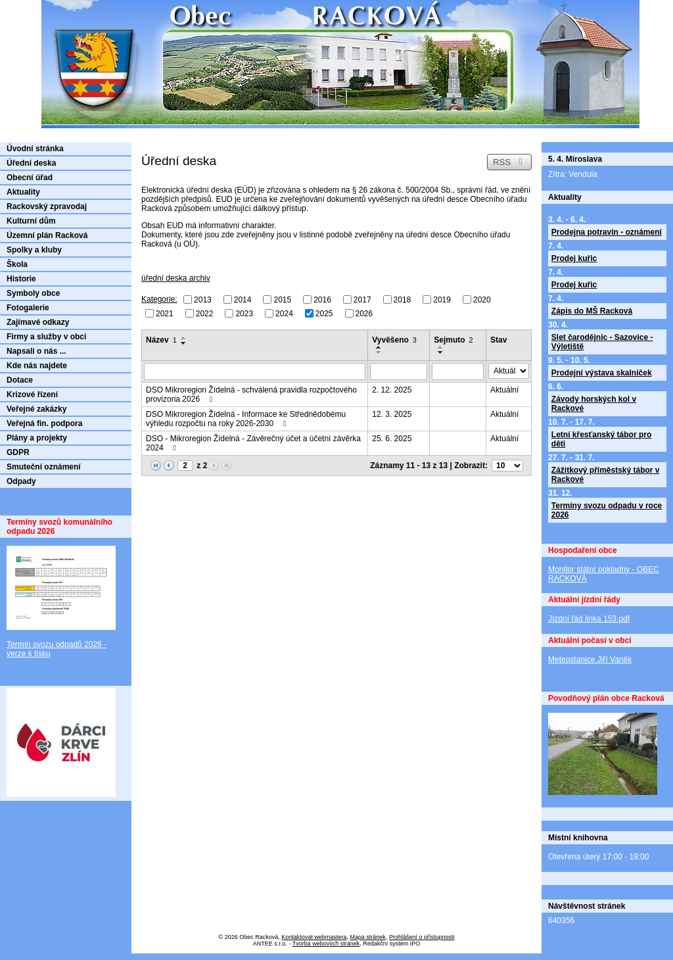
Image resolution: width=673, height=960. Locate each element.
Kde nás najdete (37, 365)
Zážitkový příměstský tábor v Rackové (605, 475)
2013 (203, 299)
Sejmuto (453, 340)
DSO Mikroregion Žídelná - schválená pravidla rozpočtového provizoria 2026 (251, 394)
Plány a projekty (37, 438)
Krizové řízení (32, 394)
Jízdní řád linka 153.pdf (589, 618)
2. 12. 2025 (391, 390)
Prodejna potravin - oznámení (606, 232)
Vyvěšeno (394, 340)
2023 (244, 313)
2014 (243, 299)
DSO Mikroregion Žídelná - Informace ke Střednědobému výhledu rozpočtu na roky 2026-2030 (246, 419)
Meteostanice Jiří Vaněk (590, 659)
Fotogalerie (28, 307)
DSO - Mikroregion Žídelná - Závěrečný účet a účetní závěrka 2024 (253, 443)
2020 (482, 299)
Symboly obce (33, 293)
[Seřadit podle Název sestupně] (184, 343)
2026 (364, 313)
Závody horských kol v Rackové (593, 404)
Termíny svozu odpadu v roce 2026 (606, 510)
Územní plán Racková (47, 235)
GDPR (18, 452)
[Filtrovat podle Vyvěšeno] (398, 371)
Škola (17, 264)
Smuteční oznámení (44, 466)
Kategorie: (159, 299)
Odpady (21, 481)
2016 (322, 299)
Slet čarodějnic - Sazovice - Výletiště (602, 342)
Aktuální (504, 390)
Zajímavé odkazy (38, 322)
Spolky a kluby (34, 249)
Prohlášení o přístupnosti (422, 937)
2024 (284, 313)
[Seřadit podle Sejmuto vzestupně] (441, 347)
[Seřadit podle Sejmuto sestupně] (441, 352)
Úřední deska (31, 163)
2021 (165, 313)
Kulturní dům (31, 221)
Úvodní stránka (35, 148)
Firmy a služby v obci (46, 336)
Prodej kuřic (574, 258)
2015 (282, 299)
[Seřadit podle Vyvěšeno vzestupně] (379, 347)
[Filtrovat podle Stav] (508, 371)
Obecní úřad (30, 177)
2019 (442, 299)
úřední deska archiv (175, 278)
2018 (402, 299)
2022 (205, 313)
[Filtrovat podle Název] (254, 371)
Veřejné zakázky (36, 409)
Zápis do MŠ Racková (591, 311)
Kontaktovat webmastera (313, 937)
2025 (324, 313)
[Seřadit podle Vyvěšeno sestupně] (379, 352)
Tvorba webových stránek (326, 943)
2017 (362, 299)
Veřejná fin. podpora (44, 423)
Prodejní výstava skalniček (601, 372)
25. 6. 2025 (391, 438)
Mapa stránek (368, 937)
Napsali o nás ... (36, 351)
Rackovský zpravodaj (47, 206)
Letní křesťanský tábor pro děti (601, 439)
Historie (21, 278)
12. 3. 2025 (391, 414)
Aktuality (23, 192)
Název (161, 340)
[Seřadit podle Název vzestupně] (184, 338)
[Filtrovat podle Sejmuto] (458, 371)
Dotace (20, 380)
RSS (509, 162)
